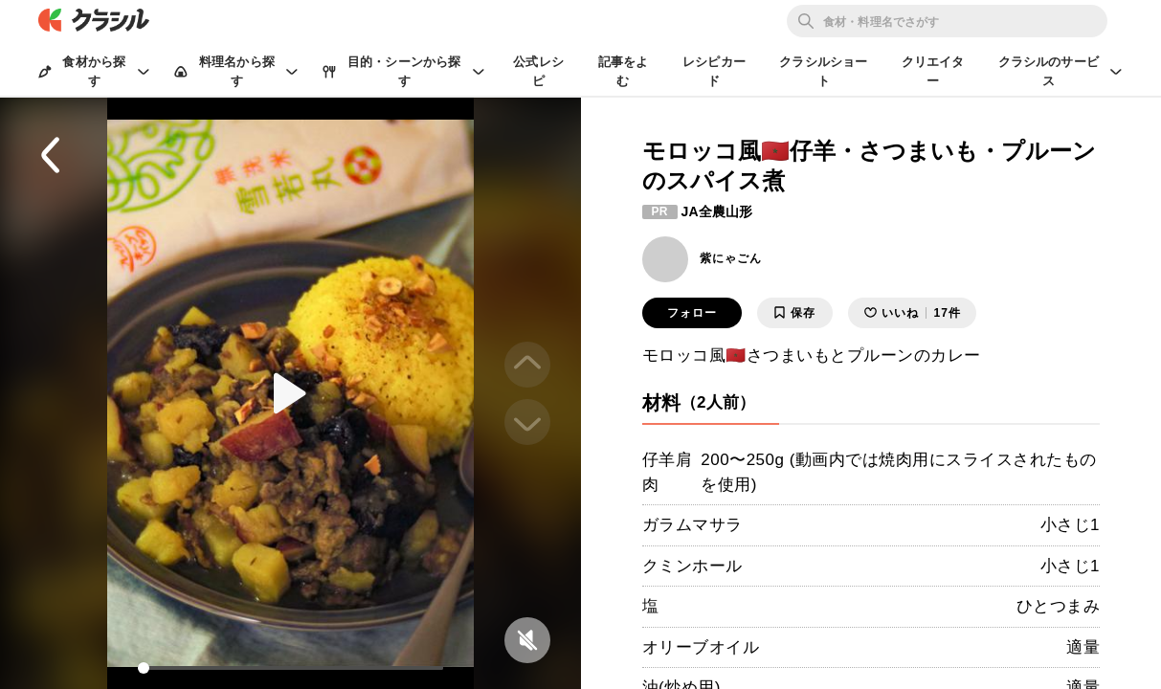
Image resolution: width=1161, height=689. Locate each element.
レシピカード (714, 71)
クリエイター (933, 71)
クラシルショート (823, 71)
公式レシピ (538, 71)
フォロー (692, 313)
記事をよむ (623, 71)
